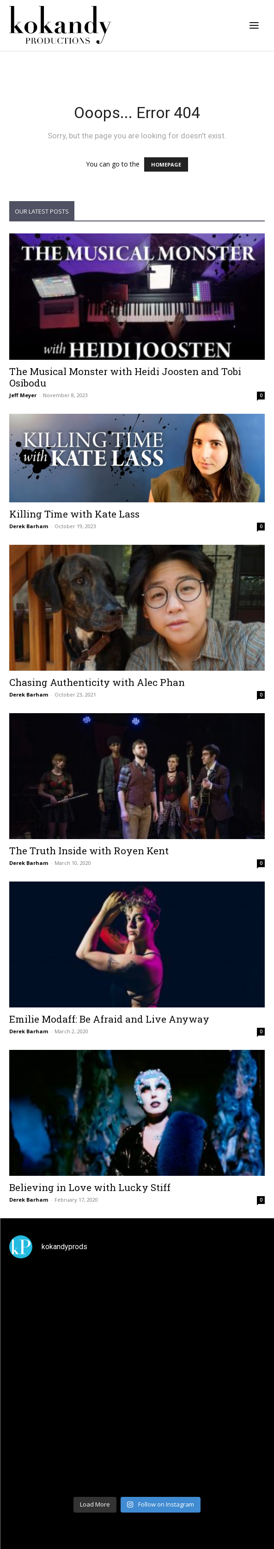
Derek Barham (28, 526)
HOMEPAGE (166, 164)
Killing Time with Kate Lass (74, 513)
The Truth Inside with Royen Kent (89, 850)
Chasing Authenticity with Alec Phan (97, 682)
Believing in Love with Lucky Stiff (89, 1187)
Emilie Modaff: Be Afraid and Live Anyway (109, 1019)
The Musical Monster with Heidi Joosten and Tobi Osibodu (125, 377)
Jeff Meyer (23, 395)
